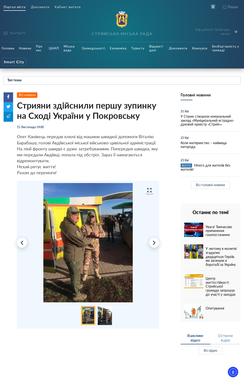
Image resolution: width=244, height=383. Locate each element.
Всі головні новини (210, 185)
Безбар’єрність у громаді (225, 48)
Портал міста (15, 7)
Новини (25, 48)
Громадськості (93, 48)
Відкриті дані (156, 48)
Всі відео (210, 350)
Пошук (230, 7)
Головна (8, 48)
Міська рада (69, 48)
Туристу (138, 48)
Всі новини (27, 95)
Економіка (118, 48)
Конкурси (200, 48)
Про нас (39, 48)
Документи (40, 7)
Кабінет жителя (68, 7)
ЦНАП (54, 48)
